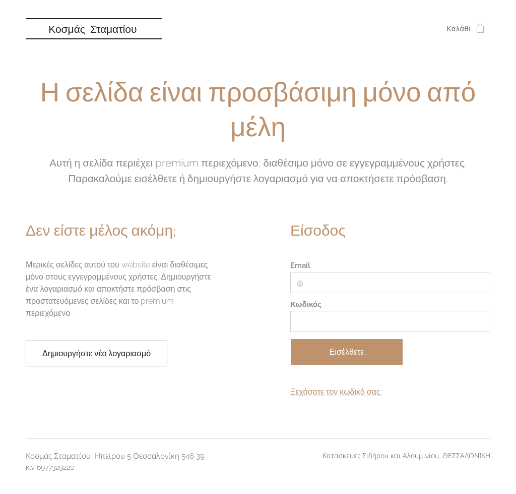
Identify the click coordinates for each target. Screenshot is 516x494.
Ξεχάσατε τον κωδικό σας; (336, 392)
